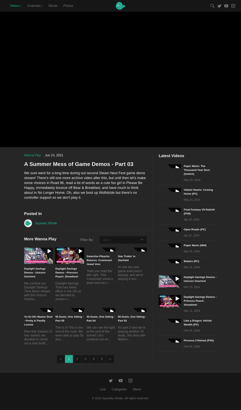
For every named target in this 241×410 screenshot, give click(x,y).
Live (103, 389)
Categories (119, 389)
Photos (68, 5)
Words (53, 5)
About (137, 389)
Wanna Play (32, 155)
